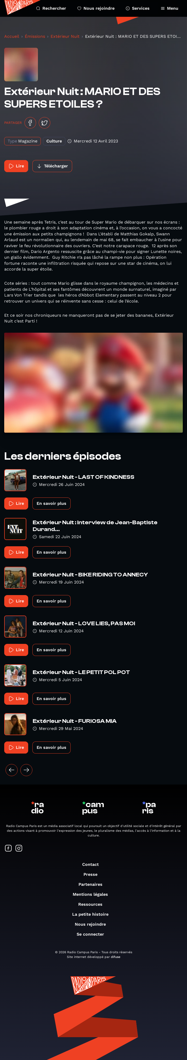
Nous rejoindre (96, 8)
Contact (93, 864)
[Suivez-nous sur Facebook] (8, 848)
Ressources (93, 904)
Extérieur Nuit (65, 36)
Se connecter (93, 934)
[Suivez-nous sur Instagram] (19, 848)
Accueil (11, 36)
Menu (169, 8)
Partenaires (93, 884)
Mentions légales (93, 894)
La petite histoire (93, 914)
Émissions (35, 36)
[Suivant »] (26, 770)
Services (138, 8)
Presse (93, 874)
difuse (115, 957)
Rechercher (51, 8)
